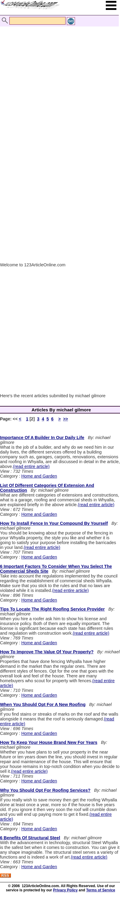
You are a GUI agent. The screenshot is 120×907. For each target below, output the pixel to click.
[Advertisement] (58, 80)
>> (65, 418)
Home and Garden (39, 476)
